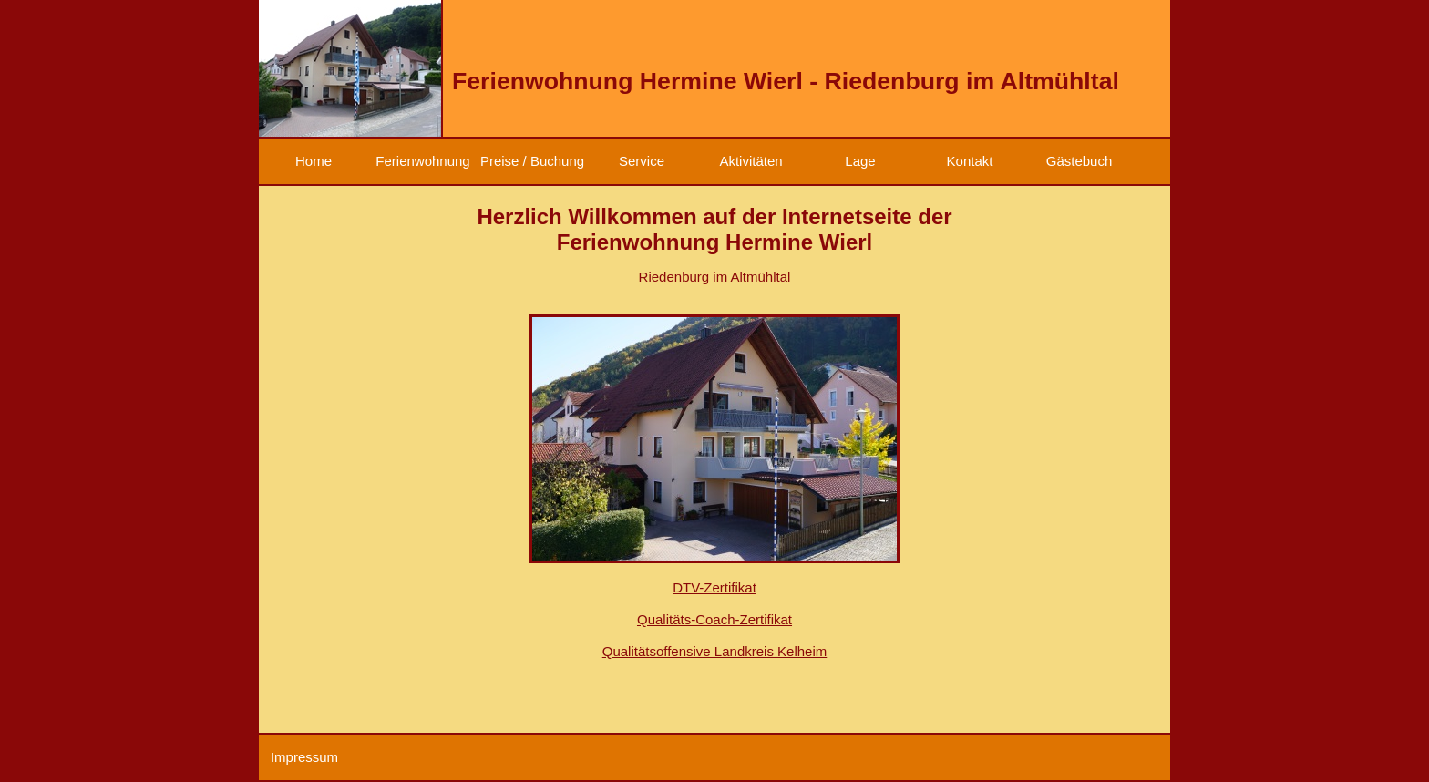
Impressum (304, 757)
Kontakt (970, 161)
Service (641, 161)
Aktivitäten (750, 161)
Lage (860, 161)
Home (313, 161)
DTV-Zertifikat (714, 587)
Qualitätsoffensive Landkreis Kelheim (715, 651)
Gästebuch (1079, 161)
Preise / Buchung (532, 161)
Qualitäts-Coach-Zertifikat (714, 619)
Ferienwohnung (422, 161)
